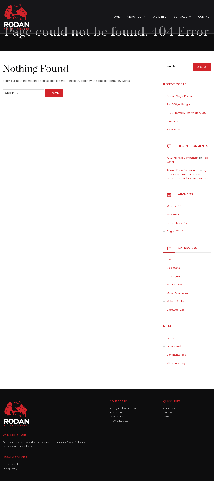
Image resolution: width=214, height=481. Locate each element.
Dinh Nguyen (174, 276)
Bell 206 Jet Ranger (178, 104)
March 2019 (174, 206)
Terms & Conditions (13, 464)
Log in (170, 338)
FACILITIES (159, 16)
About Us (134, 16)
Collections (173, 267)
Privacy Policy (10, 468)
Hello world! (174, 129)
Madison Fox (174, 284)
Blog (169, 259)
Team (166, 416)
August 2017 (175, 231)
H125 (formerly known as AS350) (187, 112)
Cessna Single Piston (179, 96)
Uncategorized (176, 309)
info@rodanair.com (120, 420)
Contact (204, 16)
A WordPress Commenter (182, 157)
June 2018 (173, 214)
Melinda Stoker (176, 301)
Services (181, 16)
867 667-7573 (117, 416)
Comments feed (176, 354)
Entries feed (174, 346)
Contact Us (169, 408)
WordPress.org (176, 363)
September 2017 (177, 223)
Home (116, 16)
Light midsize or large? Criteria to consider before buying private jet (187, 174)
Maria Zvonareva (177, 293)
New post (173, 121)
